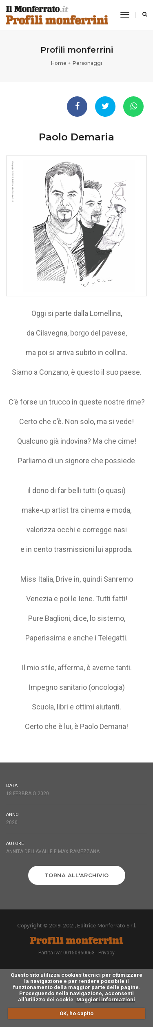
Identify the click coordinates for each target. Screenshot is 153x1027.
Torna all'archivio (76, 875)
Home (59, 63)
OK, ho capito (76, 1013)
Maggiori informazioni (105, 999)
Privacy (106, 953)
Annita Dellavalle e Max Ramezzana (53, 851)
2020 (12, 822)
